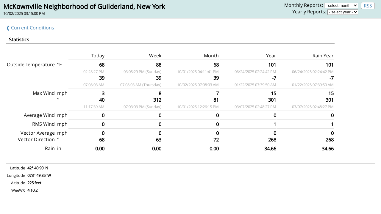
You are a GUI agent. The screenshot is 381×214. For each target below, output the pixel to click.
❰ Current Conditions (30, 27)
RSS (368, 5)
